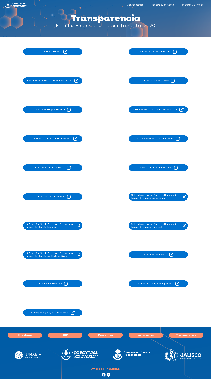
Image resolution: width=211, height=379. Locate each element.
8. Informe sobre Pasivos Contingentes (158, 139)
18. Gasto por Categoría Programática (158, 284)
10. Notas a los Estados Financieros (158, 168)
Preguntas (105, 335)
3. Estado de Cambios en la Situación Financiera (52, 81)
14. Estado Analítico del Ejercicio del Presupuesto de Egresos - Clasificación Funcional (158, 225)
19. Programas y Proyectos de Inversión (53, 313)
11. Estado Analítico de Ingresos (52, 197)
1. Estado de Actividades (52, 52)
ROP (65, 335)
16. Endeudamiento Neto (158, 255)
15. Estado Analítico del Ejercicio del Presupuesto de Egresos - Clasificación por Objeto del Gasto (52, 254)
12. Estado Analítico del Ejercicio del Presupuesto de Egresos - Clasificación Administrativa (158, 196)
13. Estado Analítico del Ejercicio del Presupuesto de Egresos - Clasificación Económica (52, 225)
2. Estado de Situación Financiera (158, 52)
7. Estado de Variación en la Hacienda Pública (52, 139)
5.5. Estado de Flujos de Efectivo (52, 110)
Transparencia (186, 335)
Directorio (25, 335)
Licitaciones (145, 335)
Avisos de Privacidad (105, 369)
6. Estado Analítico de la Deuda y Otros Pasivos (158, 110)
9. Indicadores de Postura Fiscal (53, 168)
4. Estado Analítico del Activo (158, 81)
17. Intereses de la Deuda (52, 284)
